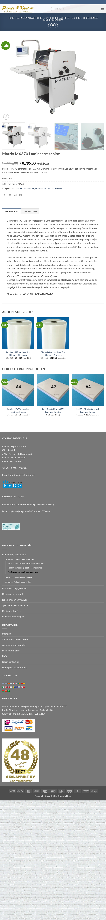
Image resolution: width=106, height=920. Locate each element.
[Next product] (50, 25)
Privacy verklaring (11, 650)
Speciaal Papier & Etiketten (15, 605)
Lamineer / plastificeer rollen (18, 582)
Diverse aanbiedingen (13, 616)
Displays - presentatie (13, 594)
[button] (57, 9)
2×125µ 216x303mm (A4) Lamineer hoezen (87, 410)
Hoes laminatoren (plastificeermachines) (26, 563)
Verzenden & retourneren (15, 639)
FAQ (4, 656)
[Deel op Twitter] (10, 195)
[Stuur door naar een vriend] (15, 195)
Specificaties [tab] (30, 211)
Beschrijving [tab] (11, 211)
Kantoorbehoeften (11, 611)
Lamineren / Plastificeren (29, 18)
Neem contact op (10, 661)
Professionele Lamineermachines (49, 188)
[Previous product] (55, 25)
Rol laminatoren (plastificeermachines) (25, 567)
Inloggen (6, 633)
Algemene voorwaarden (14, 644)
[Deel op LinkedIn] (20, 195)
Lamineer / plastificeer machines (63, 18)
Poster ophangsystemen (14, 588)
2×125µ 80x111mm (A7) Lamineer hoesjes (53, 410)
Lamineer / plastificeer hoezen (18, 577)
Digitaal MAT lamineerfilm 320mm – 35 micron (18, 353)
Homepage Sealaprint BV (14, 667)
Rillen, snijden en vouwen (14, 599)
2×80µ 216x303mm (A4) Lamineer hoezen (18, 410)
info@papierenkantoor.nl (22, 474)
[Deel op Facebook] (4, 195)
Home (11, 18)
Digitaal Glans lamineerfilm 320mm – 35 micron (53, 353)
